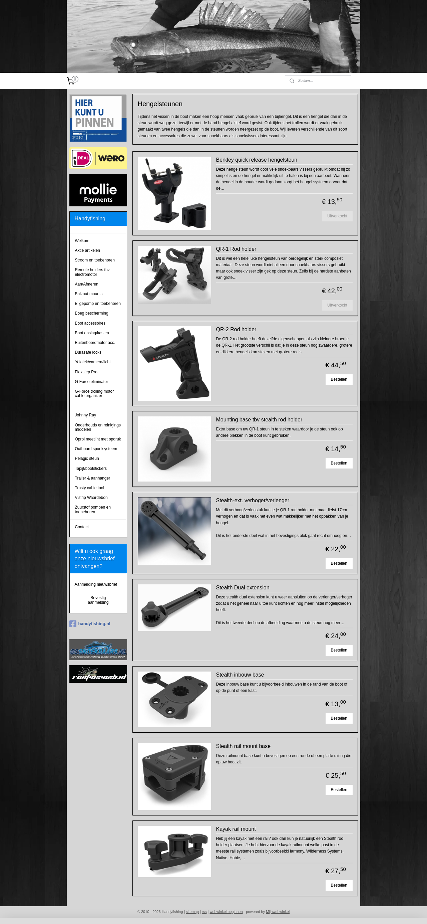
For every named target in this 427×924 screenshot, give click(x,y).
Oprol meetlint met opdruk (98, 439)
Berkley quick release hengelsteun (256, 160)
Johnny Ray (85, 415)
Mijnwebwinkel (278, 912)
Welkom (82, 240)
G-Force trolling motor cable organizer (94, 393)
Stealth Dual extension (242, 587)
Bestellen (339, 379)
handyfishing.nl (89, 624)
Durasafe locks (88, 352)
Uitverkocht (337, 216)
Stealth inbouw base (240, 675)
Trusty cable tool (89, 488)
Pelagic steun (87, 458)
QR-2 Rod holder (236, 329)
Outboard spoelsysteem (96, 448)
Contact (82, 527)
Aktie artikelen (87, 250)
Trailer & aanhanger (92, 478)
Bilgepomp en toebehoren (98, 303)
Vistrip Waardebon (91, 497)
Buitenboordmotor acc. (95, 342)
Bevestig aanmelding (98, 600)
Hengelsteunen (88, 405)
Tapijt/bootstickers (91, 468)
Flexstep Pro (86, 372)
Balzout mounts (89, 294)
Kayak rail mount (236, 829)
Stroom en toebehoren (95, 260)
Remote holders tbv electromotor (92, 271)
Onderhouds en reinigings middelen (98, 427)
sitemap (192, 912)
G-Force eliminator (91, 381)
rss (204, 912)
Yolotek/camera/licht (93, 362)
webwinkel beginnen (226, 912)
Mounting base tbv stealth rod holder (259, 419)
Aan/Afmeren (86, 284)
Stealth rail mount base (243, 746)
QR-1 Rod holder (236, 249)
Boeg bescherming (91, 313)
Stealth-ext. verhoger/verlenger (252, 500)
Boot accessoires (90, 323)
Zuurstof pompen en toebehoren (93, 509)
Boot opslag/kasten (92, 333)
